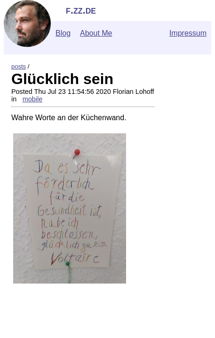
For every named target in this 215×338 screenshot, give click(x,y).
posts (18, 66)
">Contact (20, 324)
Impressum (188, 33)
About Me (96, 33)
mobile (32, 99)
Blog (63, 33)
